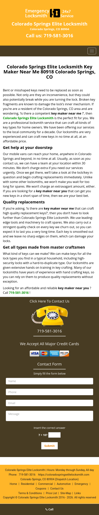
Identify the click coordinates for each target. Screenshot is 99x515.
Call (49, 509)
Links (77, 493)
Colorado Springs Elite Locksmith (28, 118)
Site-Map (65, 493)
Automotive (64, 483)
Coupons (40, 488)
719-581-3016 (58, 35)
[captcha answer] (54, 435)
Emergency (81, 483)
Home (13, 483)
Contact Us (57, 488)
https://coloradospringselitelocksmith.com (63, 474)
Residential (27, 483)
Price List (51, 493)
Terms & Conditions (30, 493)
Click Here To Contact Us (49, 301)
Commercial (45, 483)
